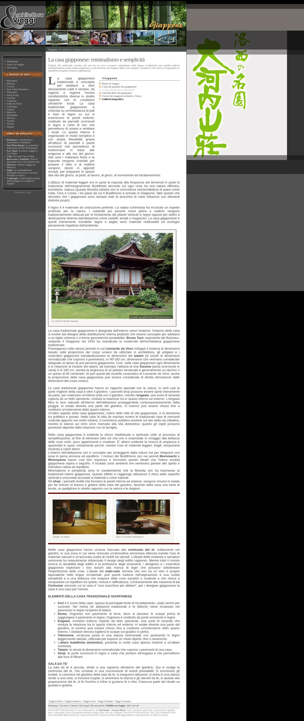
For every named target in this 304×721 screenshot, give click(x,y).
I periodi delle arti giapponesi (117, 93)
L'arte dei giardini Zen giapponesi (119, 86)
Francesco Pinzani (118, 710)
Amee (28, 192)
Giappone (12, 100)
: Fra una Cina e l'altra (20, 156)
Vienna (10, 123)
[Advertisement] (139, 137)
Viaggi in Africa (56, 701)
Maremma (12, 80)
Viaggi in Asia (89, 701)
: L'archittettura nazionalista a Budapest (20, 141)
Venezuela (12, 92)
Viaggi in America (73, 701)
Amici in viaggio (15, 64)
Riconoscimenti (98, 705)
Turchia (11, 121)
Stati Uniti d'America (17, 89)
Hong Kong (13, 95)
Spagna (10, 126)
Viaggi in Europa (105, 701)
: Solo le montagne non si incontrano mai (23, 160)
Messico (11, 118)
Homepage (12, 61)
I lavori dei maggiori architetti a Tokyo (121, 96)
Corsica (11, 86)
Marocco (11, 112)
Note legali (84, 705)
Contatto (74, 705)
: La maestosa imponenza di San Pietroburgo (23, 146)
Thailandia (12, 115)
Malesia (11, 83)
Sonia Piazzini (103, 710)
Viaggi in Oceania (123, 701)
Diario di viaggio (110, 83)
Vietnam (11, 98)
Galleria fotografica (112, 99)
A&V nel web (133, 705)
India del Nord (14, 103)
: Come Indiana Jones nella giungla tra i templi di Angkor (23, 181)
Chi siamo (12, 67)
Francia (10, 109)
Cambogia (12, 106)
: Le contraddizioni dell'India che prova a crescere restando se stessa (22, 173)
